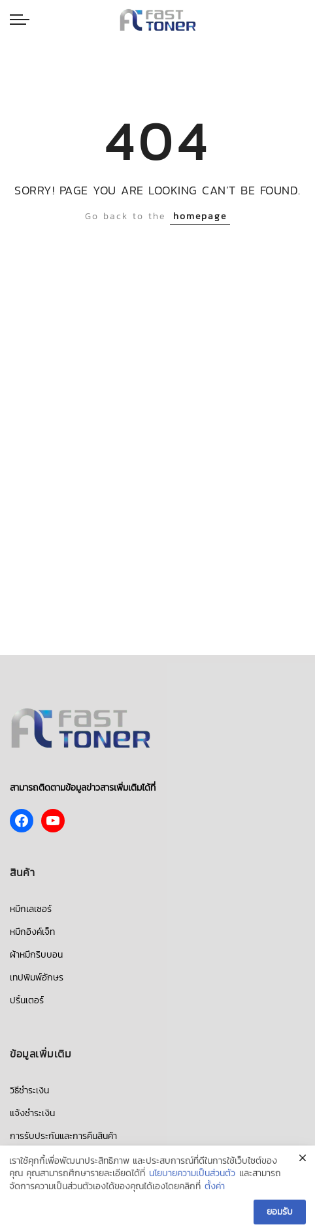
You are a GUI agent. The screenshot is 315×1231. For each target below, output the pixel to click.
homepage (200, 216)
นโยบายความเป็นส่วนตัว (192, 1176)
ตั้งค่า (215, 1189)
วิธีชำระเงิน (29, 1090)
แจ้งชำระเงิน (32, 1113)
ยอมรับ (280, 1214)
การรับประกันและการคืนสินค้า (63, 1136)
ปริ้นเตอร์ (27, 1000)
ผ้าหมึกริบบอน (36, 955)
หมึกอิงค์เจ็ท (32, 932)
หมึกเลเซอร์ (31, 909)
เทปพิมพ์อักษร (36, 977)
